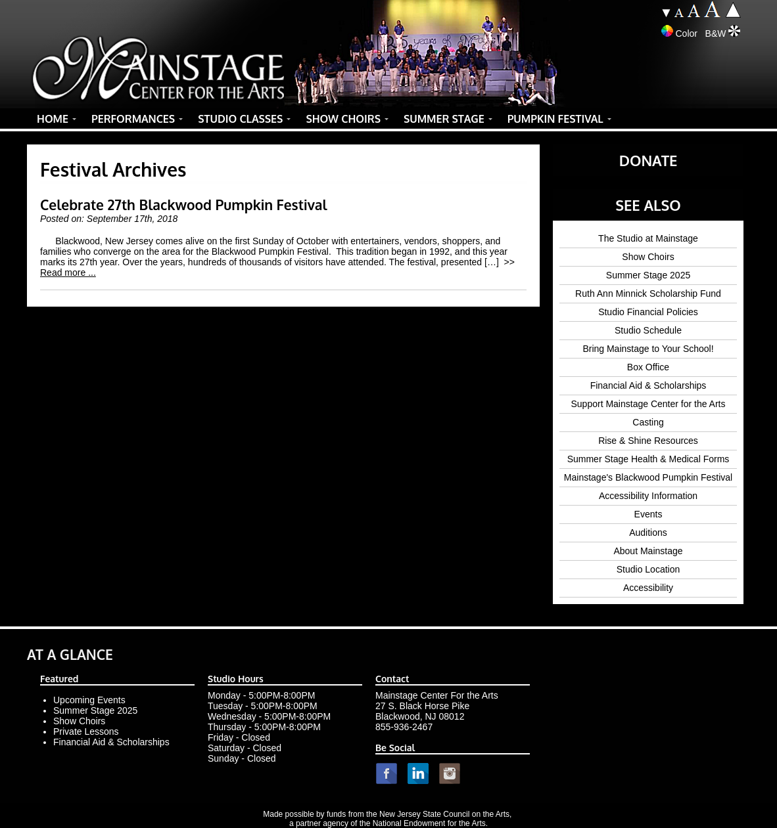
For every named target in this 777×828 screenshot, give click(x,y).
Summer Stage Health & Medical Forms (648, 459)
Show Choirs (648, 256)
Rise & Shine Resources (648, 440)
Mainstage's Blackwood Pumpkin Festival (648, 477)
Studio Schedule (648, 330)
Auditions (648, 532)
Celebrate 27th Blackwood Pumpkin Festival (183, 204)
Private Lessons (86, 731)
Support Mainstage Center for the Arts (648, 404)
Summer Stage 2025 (648, 275)
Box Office (648, 367)
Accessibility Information (648, 495)
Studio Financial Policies (648, 312)
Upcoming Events (89, 700)
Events (648, 514)
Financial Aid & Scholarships (648, 385)
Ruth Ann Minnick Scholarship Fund (648, 293)
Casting (647, 422)
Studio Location (648, 569)
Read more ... (68, 272)
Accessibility (648, 587)
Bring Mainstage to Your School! (647, 348)
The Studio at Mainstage (648, 238)
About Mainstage (647, 551)
